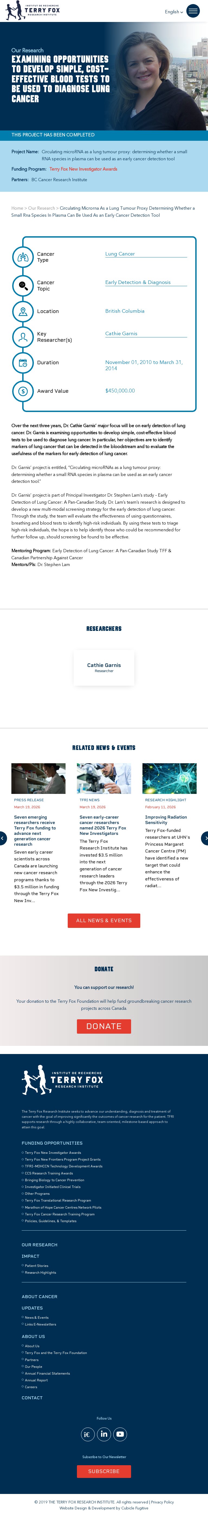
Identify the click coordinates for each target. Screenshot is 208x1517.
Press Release (29, 800)
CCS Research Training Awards (49, 1173)
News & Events (36, 1318)
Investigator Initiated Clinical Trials (52, 1187)
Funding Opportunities (52, 1143)
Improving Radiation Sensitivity (166, 820)
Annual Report (36, 1380)
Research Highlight (165, 800)
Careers (31, 1387)
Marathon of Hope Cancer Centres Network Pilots (63, 1207)
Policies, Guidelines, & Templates (50, 1221)
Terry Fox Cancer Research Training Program (60, 1214)
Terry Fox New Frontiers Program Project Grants (62, 1159)
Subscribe (104, 1471)
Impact (31, 1256)
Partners (31, 1360)
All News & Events (104, 920)
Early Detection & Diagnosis (138, 282)
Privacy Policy (162, 1502)
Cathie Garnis (121, 334)
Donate (104, 1026)
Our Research (41, 208)
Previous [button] (3, 838)
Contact (32, 1397)
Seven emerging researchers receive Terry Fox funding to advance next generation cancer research (35, 831)
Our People (33, 1367)
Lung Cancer (120, 254)
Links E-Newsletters (40, 1324)
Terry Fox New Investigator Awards (83, 169)
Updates (32, 1308)
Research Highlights (40, 1273)
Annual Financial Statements (47, 1373)
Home (17, 208)
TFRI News (90, 800)
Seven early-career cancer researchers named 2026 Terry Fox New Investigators (103, 825)
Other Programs (37, 1194)
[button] (174, 12)
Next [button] (204, 838)
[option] (104, 668)
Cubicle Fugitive (134, 1508)
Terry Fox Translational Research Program (58, 1200)
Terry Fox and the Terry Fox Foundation (56, 1353)
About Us (33, 1336)
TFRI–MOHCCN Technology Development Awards (63, 1166)
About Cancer (39, 1296)
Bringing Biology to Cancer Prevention (54, 1180)
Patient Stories (36, 1266)
